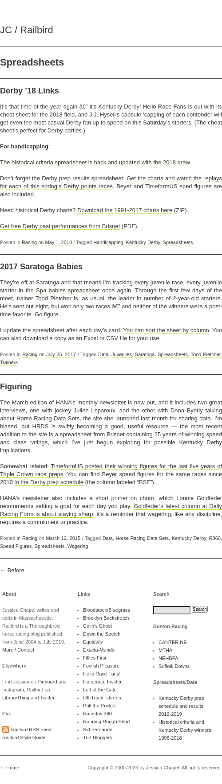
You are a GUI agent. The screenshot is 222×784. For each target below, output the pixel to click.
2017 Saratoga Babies (41, 266)
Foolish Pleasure (101, 665)
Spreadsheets (178, 242)
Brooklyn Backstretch (106, 618)
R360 (215, 538)
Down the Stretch (101, 634)
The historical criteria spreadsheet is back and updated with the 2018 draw (95, 162)
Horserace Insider (102, 681)
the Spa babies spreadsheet (63, 290)
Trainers (9, 362)
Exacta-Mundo (99, 649)
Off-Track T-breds (102, 697)
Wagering (77, 546)
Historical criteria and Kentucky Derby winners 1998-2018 (185, 730)
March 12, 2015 (63, 538)
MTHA (165, 650)
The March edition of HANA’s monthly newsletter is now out (77, 402)
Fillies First (95, 657)
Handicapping (108, 242)
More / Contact (18, 649)
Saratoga (145, 354)
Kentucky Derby (143, 242)
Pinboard (47, 681)
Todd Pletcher (206, 354)
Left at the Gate (100, 689)
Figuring (16, 386)
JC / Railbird (26, 29)
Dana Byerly (186, 410)
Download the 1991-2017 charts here (124, 210)
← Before (12, 570)
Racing (29, 242)
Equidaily (93, 641)
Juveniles (121, 354)
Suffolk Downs (174, 666)
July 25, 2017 (61, 354)
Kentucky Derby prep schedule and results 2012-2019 (181, 706)
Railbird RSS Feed (31, 729)
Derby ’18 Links (29, 90)
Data (103, 354)
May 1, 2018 (58, 242)
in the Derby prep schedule (49, 482)
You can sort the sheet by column (166, 330)
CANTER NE (173, 642)
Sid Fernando (97, 729)
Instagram (13, 689)
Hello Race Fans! (101, 673)
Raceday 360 (97, 713)
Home (12, 767)
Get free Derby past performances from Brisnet (60, 226)
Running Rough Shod (106, 721)
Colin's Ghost (97, 626)
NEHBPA (168, 658)
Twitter (47, 697)
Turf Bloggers (97, 737)
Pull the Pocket (99, 705)
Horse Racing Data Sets (47, 418)
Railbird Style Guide (23, 737)
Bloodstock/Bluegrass (106, 610)
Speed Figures (16, 546)
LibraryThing (15, 697)
